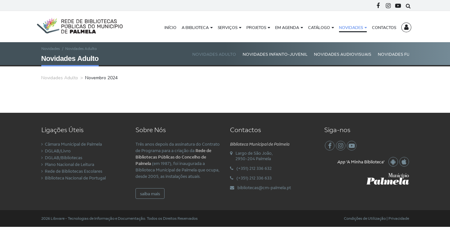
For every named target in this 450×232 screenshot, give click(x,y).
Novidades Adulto (214, 54)
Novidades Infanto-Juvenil (275, 54)
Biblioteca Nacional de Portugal (75, 177)
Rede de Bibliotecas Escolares (73, 171)
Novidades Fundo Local (406, 54)
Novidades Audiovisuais (342, 54)
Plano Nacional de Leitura (69, 164)
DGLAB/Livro (58, 150)
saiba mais (150, 193)
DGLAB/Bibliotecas (63, 157)
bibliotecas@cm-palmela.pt (264, 187)
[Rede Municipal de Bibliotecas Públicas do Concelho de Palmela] (84, 25)
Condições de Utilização (365, 218)
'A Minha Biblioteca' (361, 161)
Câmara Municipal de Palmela (73, 144)
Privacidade (398, 218)
